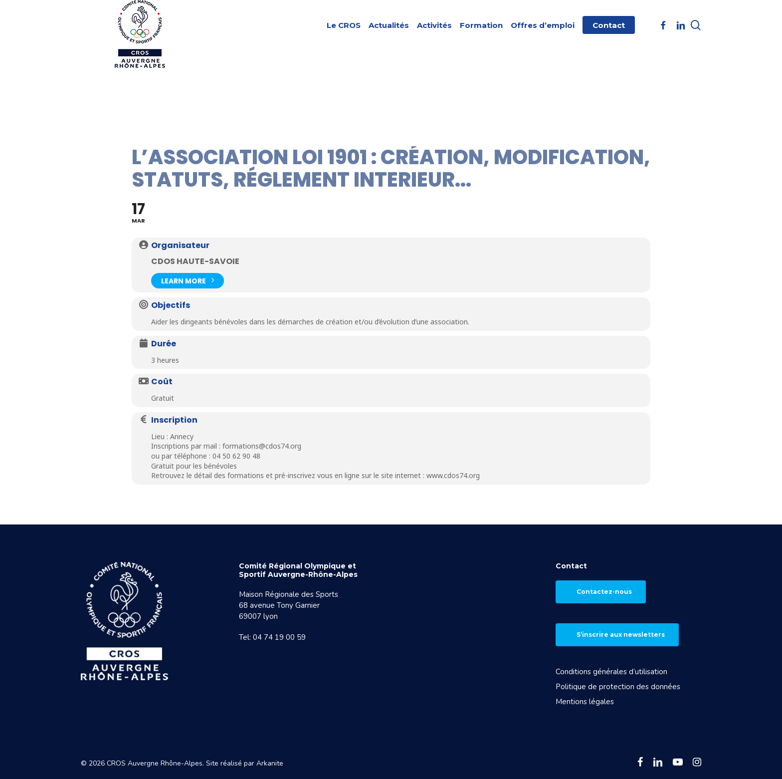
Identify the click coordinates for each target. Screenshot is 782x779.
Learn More (187, 279)
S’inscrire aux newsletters (621, 634)
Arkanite (269, 763)
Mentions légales (585, 702)
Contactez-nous (604, 591)
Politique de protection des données (618, 687)
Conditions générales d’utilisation (611, 672)
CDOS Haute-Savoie (195, 261)
